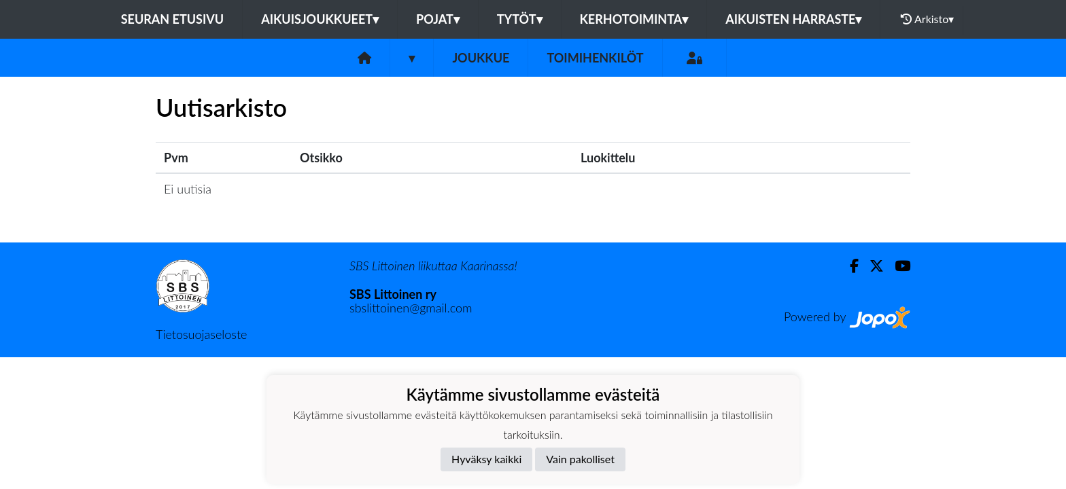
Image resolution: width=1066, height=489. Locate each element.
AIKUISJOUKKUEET (320, 19)
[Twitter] (871, 266)
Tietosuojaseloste (201, 334)
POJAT (438, 19)
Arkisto (927, 19)
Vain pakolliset (580, 458)
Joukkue (480, 57)
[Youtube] (897, 266)
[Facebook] (849, 266)
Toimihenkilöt (595, 57)
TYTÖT (520, 19)
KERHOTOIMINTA (634, 19)
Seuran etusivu (172, 19)
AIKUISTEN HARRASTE (793, 19)
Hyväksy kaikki (486, 458)
